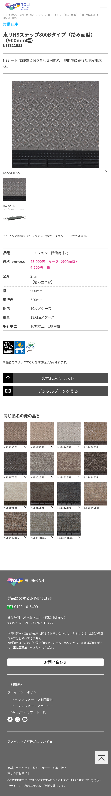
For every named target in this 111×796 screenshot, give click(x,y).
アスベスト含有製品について (28, 741)
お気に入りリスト (58, 378)
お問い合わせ (55, 662)
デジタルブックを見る (58, 391)
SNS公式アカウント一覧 (28, 712)
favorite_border (106, 171)
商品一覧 (17, 15)
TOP (5, 15)
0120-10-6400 (26, 607)
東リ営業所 (20, 647)
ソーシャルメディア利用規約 (32, 700)
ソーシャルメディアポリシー (32, 706)
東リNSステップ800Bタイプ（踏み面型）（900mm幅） (61, 15)
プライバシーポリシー (23, 692)
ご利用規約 (15, 685)
